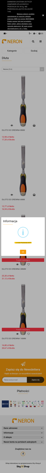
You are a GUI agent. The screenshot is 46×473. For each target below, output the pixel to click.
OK (23, 252)
